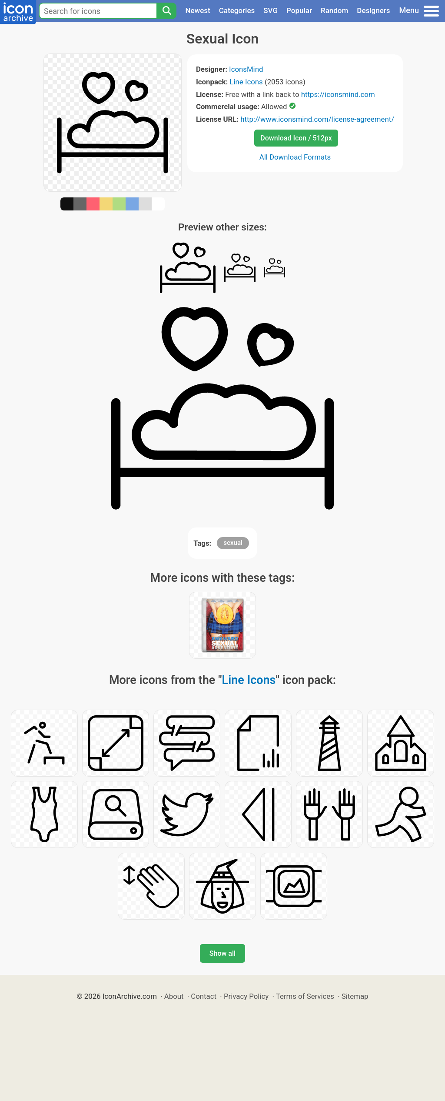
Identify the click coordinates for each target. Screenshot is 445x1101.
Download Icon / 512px (296, 138)
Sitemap (355, 996)
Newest (197, 10)
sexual (232, 543)
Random (334, 10)
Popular (299, 10)
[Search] (166, 11)
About (174, 996)
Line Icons (245, 81)
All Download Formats (295, 157)
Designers (373, 10)
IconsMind (246, 69)
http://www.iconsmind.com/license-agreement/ (317, 119)
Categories (237, 10)
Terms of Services (305, 996)
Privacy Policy (246, 996)
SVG (270, 10)
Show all (222, 953)
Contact (203, 996)
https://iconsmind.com (338, 94)
